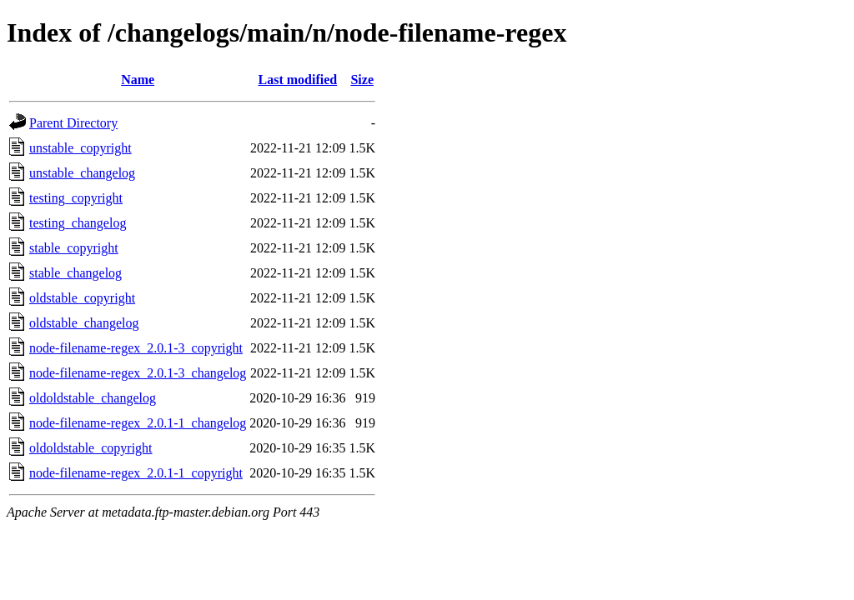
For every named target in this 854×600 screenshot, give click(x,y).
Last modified (298, 79)
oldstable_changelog (84, 323)
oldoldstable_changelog (92, 398)
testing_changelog (77, 223)
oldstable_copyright (82, 298)
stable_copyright (73, 248)
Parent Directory (73, 123)
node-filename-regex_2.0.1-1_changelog (137, 423)
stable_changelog (75, 273)
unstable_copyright (80, 148)
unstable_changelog (82, 173)
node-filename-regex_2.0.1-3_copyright (136, 348)
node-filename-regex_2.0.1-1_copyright (136, 473)
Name (137, 79)
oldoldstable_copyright (91, 448)
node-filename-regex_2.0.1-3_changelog (137, 373)
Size (362, 79)
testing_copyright (76, 198)
